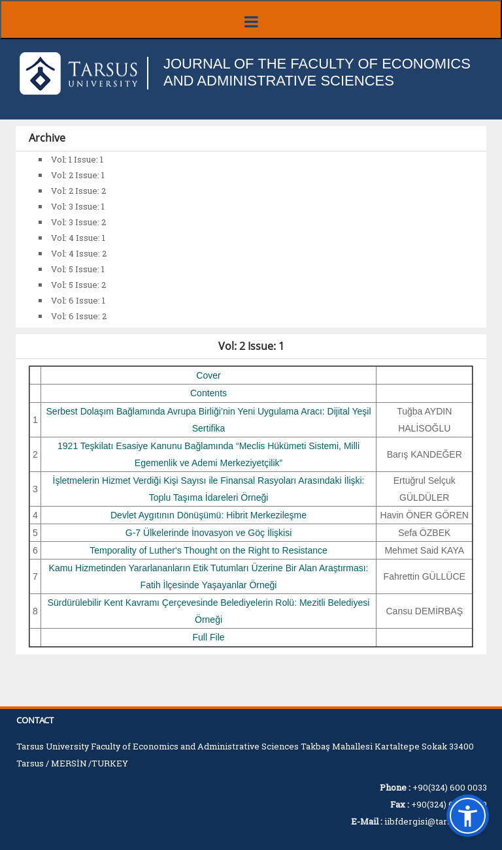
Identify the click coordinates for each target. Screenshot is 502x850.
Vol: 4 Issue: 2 (79, 253)
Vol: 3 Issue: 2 (78, 222)
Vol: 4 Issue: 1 (78, 238)
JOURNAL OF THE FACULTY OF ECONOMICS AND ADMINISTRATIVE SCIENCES (317, 72)
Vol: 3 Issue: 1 (78, 206)
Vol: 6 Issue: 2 (79, 316)
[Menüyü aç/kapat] (251, 19)
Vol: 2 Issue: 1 (78, 175)
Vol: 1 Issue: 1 (77, 159)
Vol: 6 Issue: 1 (78, 300)
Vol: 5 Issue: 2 (78, 285)
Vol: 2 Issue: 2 (78, 191)
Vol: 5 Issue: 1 (78, 269)
